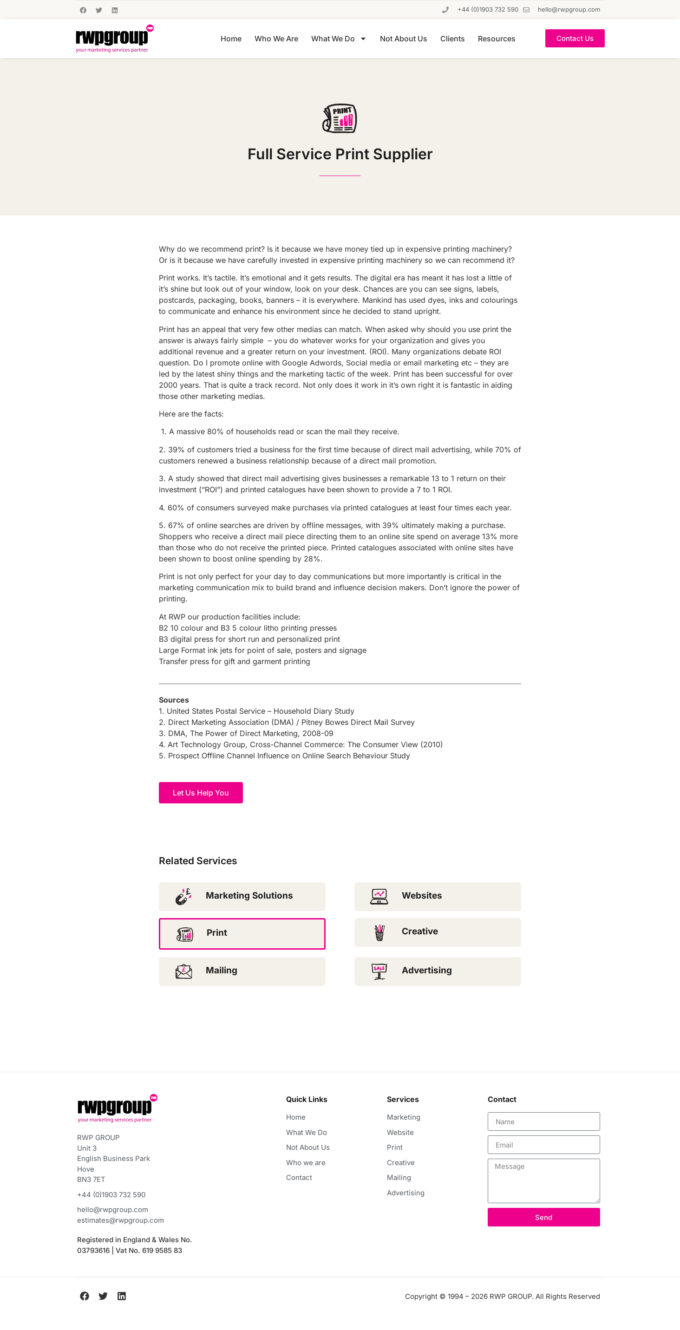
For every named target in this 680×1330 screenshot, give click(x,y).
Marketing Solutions (249, 895)
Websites (422, 895)
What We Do (339, 38)
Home (231, 38)
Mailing (221, 970)
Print (217, 932)
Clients (452, 38)
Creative (420, 931)
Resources (497, 38)
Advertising (427, 970)
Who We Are (276, 38)
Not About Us (403, 38)
